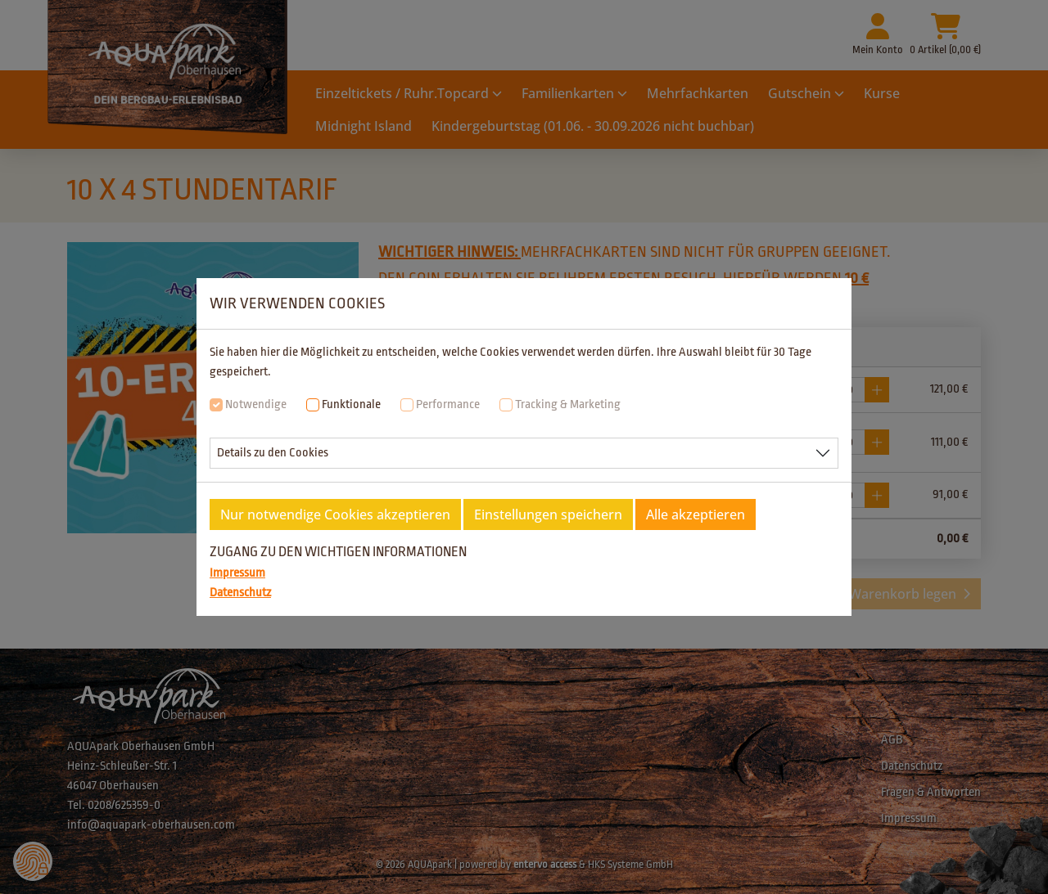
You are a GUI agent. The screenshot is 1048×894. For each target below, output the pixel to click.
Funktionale (351, 404)
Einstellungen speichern (548, 514)
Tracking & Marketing (568, 404)
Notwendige (256, 404)
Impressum (237, 573)
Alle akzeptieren (695, 514)
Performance (448, 404)
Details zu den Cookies (272, 453)
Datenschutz (240, 593)
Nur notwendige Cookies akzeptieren (335, 514)
